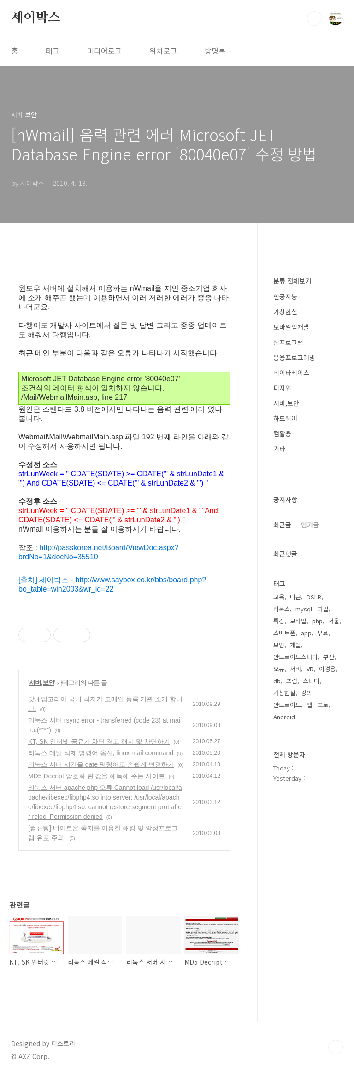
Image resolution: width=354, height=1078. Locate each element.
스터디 (311, 680)
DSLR (314, 596)
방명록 (215, 50)
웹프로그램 (288, 342)
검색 (314, 18)
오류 (278, 668)
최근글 (282, 524)
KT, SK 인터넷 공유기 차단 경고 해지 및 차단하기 (99, 741)
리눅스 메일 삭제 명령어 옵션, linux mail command (100, 753)
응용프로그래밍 (294, 357)
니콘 (295, 596)
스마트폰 (284, 632)
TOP (335, 1047)
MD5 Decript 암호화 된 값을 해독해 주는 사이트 (96, 776)
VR (310, 668)
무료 (322, 632)
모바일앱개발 (291, 327)
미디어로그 (104, 50)
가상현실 (285, 311)
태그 (52, 50)
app (306, 632)
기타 (279, 448)
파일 (323, 608)
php (317, 620)
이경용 (327, 668)
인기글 (310, 524)
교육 (278, 596)
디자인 (282, 387)
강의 (306, 692)
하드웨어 (285, 418)
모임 (278, 644)
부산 (328, 656)
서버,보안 (41, 682)
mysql (303, 608)
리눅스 (281, 608)
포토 (323, 704)
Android (284, 716)
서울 (333, 620)
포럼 (291, 680)
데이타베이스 (291, 372)
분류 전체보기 (292, 280)
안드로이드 (287, 704)
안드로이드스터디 (295, 656)
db (277, 680)
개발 (295, 644)
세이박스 (35, 18)
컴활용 (282, 433)
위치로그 (163, 50)
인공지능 (285, 296)
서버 (295, 668)
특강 (278, 620)
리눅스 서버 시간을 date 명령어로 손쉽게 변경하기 (101, 764)
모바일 (298, 620)
